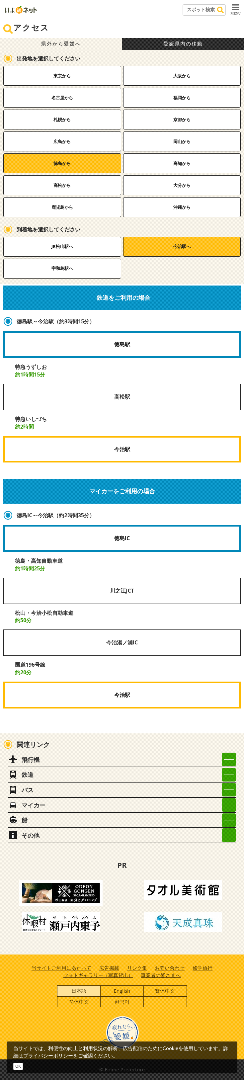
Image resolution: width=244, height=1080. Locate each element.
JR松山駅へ (62, 246)
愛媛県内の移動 (183, 43)
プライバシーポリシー (48, 1055)
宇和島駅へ (62, 268)
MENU (235, 9)
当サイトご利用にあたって (61, 967)
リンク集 (137, 967)
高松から (62, 185)
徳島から (62, 163)
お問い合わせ (170, 967)
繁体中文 (165, 990)
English (122, 990)
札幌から (62, 120)
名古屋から (62, 98)
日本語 (78, 990)
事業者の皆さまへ (161, 975)
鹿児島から (62, 207)
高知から (182, 163)
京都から (182, 120)
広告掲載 (109, 967)
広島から (62, 141)
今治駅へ (182, 246)
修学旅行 (202, 967)
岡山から (182, 141)
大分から (182, 185)
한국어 (122, 1001)
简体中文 (79, 1001)
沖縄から (182, 207)
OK (18, 1066)
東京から (62, 76)
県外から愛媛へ (61, 43)
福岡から (182, 98)
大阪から (182, 76)
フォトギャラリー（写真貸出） (98, 975)
